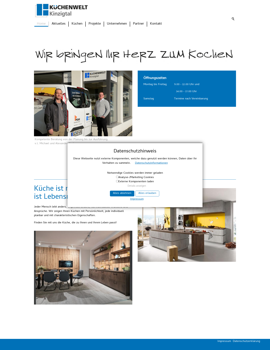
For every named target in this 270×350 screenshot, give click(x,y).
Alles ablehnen (122, 193)
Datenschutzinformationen (151, 163)
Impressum (137, 199)
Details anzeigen (137, 186)
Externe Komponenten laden (136, 181)
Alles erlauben (147, 193)
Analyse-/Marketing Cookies (136, 177)
